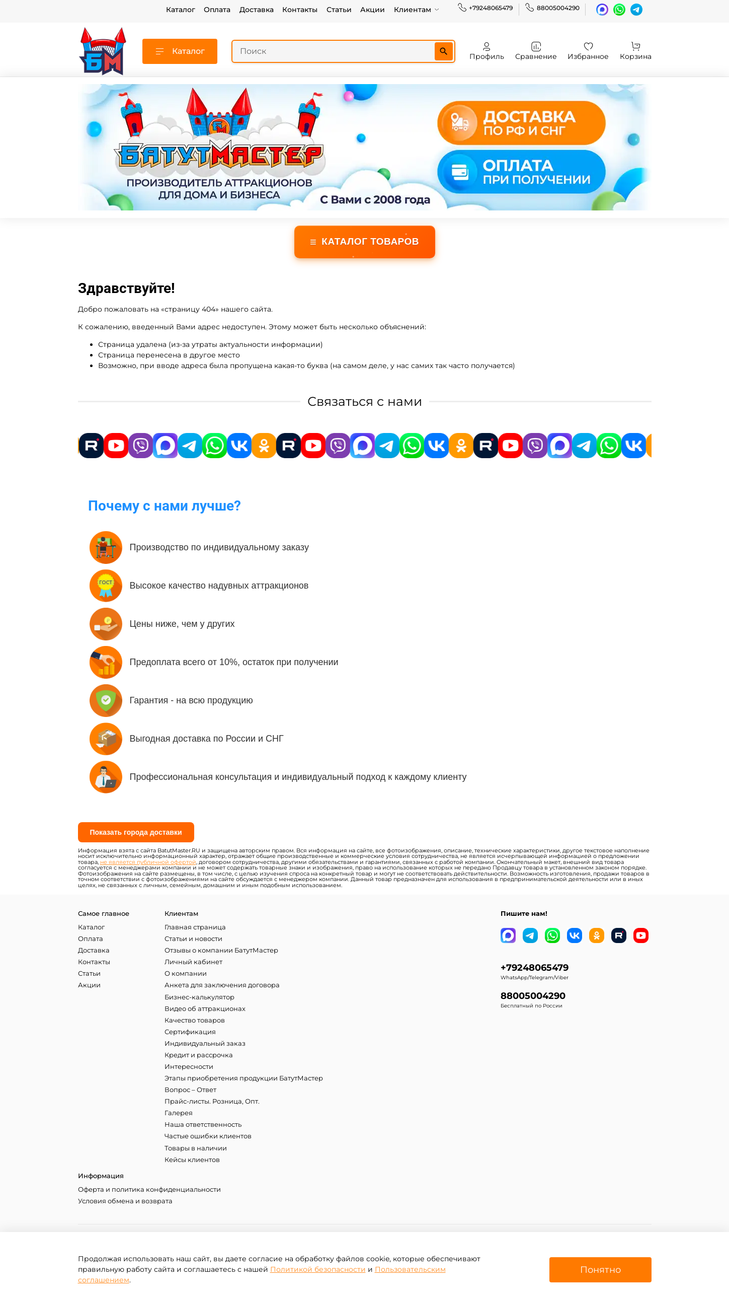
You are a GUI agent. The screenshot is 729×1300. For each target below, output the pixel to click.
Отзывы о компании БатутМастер (221, 950)
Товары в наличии (196, 1148)
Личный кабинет (193, 962)
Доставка (256, 9)
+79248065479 (485, 8)
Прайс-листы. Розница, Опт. (212, 1101)
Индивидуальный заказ (205, 1043)
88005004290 (552, 8)
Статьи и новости (193, 939)
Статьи (339, 9)
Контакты (299, 9)
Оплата (217, 9)
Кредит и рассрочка (199, 1055)
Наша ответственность (203, 1124)
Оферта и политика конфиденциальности (149, 1189)
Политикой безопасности (318, 1269)
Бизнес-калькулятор (199, 997)
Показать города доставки (136, 832)
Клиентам (417, 9)
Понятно (600, 1269)
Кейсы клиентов (192, 1160)
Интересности (189, 1066)
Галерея (179, 1113)
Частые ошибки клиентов (208, 1136)
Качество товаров (195, 1020)
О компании (186, 973)
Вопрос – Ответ (190, 1090)
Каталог (180, 9)
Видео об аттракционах (205, 1009)
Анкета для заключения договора (222, 985)
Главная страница (195, 927)
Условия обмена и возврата (125, 1201)
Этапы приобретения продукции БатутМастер (244, 1078)
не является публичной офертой (148, 862)
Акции (372, 9)
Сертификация (190, 1032)
